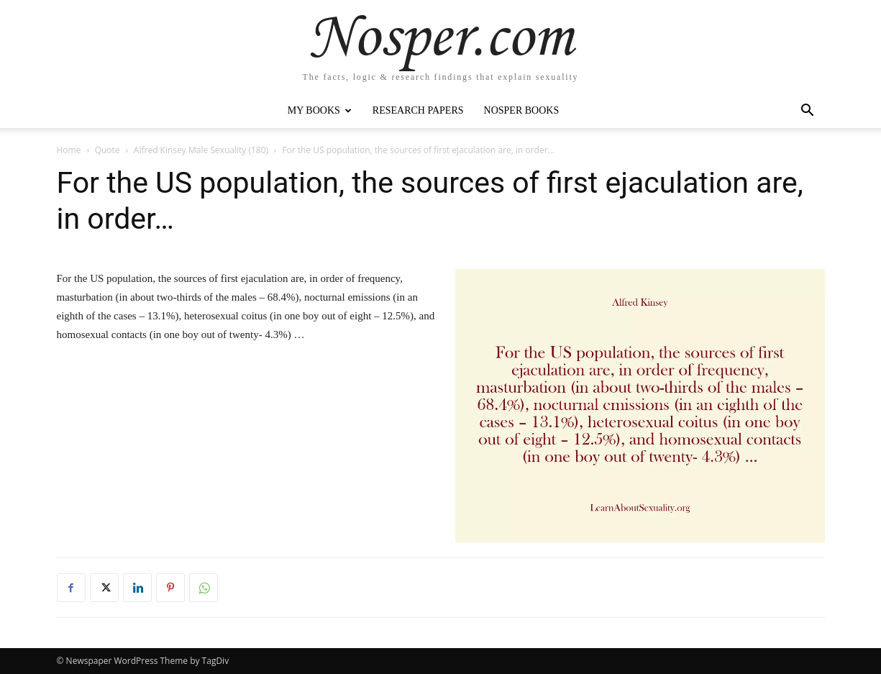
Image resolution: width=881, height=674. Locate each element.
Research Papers (418, 110)
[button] (807, 112)
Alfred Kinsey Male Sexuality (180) (201, 150)
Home (69, 150)
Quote (107, 150)
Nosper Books (522, 110)
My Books (320, 110)
